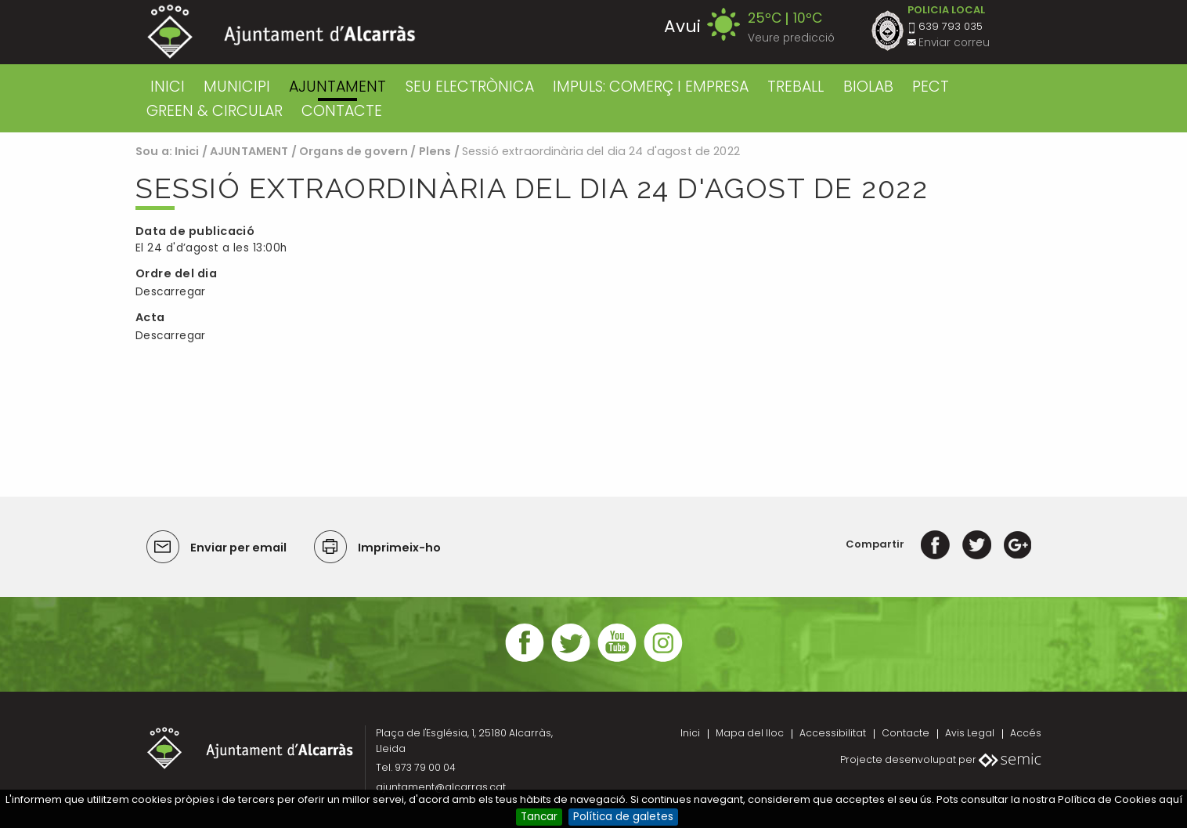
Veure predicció (791, 38)
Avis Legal (969, 732)
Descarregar (170, 291)
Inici (167, 86)
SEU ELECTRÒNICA (470, 86)
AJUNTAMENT (337, 86)
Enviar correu (954, 42)
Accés (1025, 732)
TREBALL (795, 86)
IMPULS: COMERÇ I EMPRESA (651, 86)
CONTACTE (341, 110)
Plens (435, 151)
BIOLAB (868, 86)
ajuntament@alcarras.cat (441, 787)
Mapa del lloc (750, 732)
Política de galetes (623, 816)
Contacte (905, 732)
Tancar (539, 816)
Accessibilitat (832, 732)
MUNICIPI (237, 86)
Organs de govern (353, 151)
